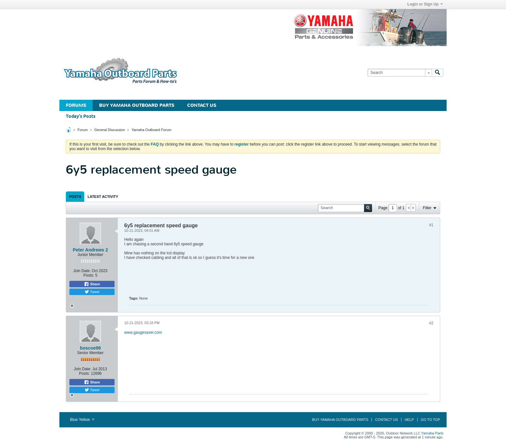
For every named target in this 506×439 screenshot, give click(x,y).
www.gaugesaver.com (143, 332)
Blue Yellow (82, 419)
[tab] (75, 196)
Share (92, 284)
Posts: (88, 275)
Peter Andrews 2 (90, 249)
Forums (76, 105)
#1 (431, 225)
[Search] (400, 73)
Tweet (92, 292)
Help (409, 420)
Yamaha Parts (432, 433)
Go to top (430, 420)
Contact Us (201, 105)
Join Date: (82, 271)
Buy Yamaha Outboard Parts (136, 105)
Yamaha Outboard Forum (151, 130)
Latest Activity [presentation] (102, 197)
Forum (82, 130)
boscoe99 (90, 348)
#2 (431, 323)
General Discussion (109, 130)
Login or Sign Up (425, 4)
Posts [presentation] (75, 197)
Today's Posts (81, 117)
